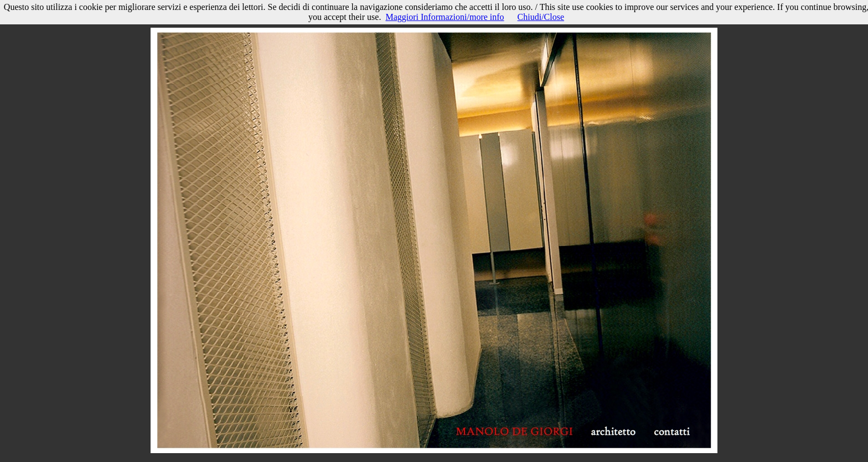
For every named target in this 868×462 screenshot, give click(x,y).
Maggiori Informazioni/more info (444, 17)
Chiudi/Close (541, 17)
